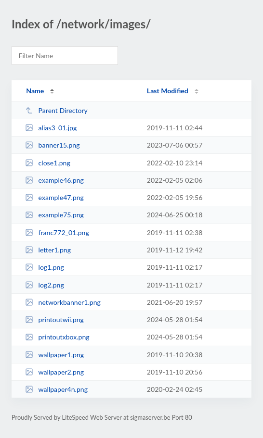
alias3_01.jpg (51, 128)
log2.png (44, 285)
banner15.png (52, 145)
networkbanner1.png (63, 302)
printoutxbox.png (57, 337)
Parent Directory (56, 110)
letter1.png (48, 250)
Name (35, 91)
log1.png (44, 267)
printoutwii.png (54, 319)
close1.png (47, 163)
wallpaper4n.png (56, 389)
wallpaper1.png (54, 354)
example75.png (54, 215)
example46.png (54, 180)
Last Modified (167, 91)
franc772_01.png (57, 232)
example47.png (54, 197)
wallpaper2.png (54, 372)
